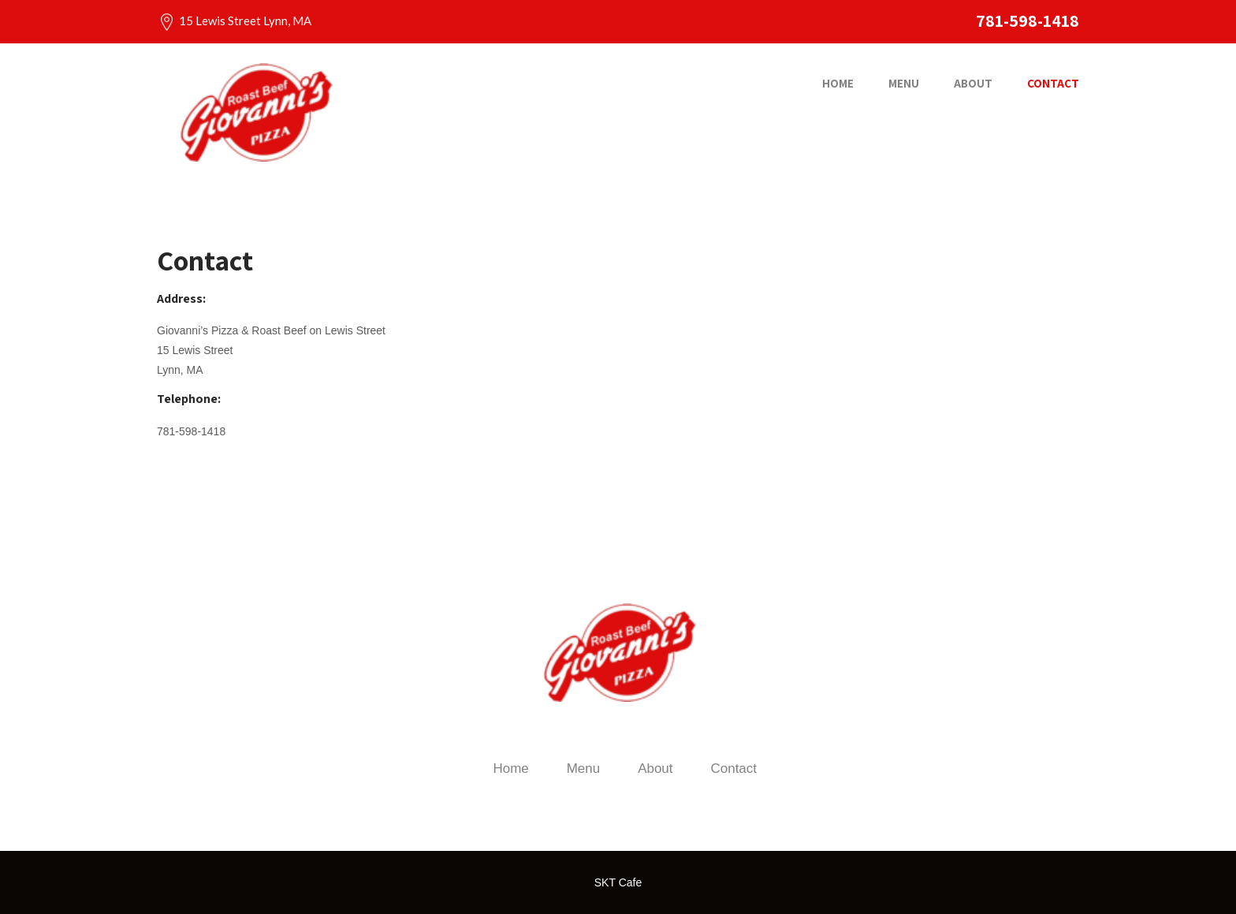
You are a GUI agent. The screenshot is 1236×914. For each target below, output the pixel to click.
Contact (1053, 83)
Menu (903, 83)
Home (838, 83)
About (973, 83)
